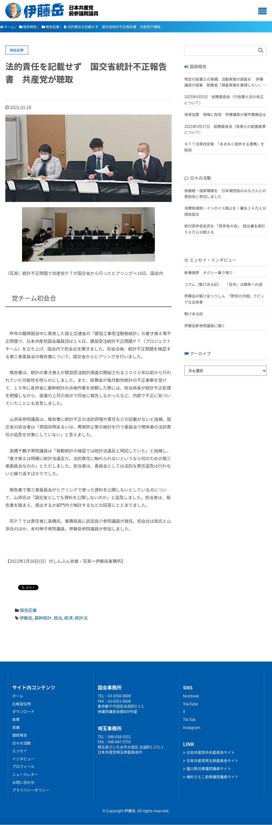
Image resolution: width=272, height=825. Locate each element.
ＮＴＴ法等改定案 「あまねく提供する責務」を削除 (224, 146)
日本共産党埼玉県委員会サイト (211, 760)
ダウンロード (23, 711)
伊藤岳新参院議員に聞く (204, 325)
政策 (16, 719)
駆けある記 (193, 313)
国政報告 (19, 735)
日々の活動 (21, 743)
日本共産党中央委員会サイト (209, 752)
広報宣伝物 (21, 703)
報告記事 (28, 610)
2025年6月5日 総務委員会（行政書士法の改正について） (224, 99)
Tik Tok (189, 719)
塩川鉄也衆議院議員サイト (207, 768)
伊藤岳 (26, 618)
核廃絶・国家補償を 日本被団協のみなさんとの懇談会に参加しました (225, 193)
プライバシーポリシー (30, 790)
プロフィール (23, 766)
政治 (58, 618)
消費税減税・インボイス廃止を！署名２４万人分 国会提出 (225, 211)
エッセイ (19, 750)
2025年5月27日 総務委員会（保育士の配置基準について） (225, 129)
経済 (68, 618)
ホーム (17, 695)
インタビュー (23, 758)
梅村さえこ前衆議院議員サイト (211, 776)
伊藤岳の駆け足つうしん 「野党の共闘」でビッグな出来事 (224, 298)
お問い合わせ (23, 782)
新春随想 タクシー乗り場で (208, 272)
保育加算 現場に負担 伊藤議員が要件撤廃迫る (225, 114)
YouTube (190, 703)
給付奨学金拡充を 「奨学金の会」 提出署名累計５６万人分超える (224, 228)
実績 (16, 727)
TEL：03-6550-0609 (114, 695)
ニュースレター (25, 774)
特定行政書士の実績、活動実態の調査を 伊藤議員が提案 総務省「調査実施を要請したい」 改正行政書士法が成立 (223, 82)
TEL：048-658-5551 (114, 736)
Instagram (191, 727)
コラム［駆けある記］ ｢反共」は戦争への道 (225, 284)
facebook (191, 695)
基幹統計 (43, 618)
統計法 (81, 618)
